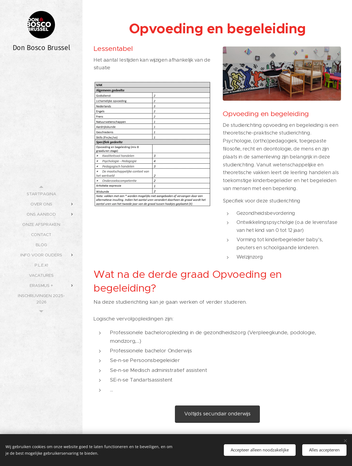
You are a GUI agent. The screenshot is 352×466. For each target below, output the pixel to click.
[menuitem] (41, 194)
